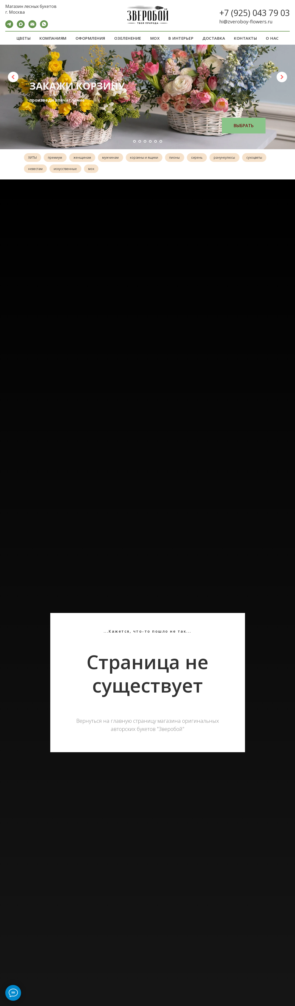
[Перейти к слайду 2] (139, 141)
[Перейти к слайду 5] (155, 141)
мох (121, 169)
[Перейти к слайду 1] (134, 141)
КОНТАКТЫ (245, 38)
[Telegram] (9, 26)
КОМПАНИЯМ (53, 38)
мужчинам (114, 158)
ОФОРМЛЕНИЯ (90, 38)
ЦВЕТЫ (24, 38)
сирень (203, 158)
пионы (179, 158)
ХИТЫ (33, 158)
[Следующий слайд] (282, 77)
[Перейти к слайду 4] (150, 141)
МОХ (155, 38)
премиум (56, 158)
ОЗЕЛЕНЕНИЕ (127, 38)
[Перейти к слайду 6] (160, 141)
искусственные (94, 169)
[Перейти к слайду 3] (145, 141)
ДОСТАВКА (213, 38)
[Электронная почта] (32, 26)
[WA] (44, 26)
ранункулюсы (231, 158)
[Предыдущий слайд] (13, 77)
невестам (64, 169)
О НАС (272, 38)
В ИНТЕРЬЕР (180, 38)
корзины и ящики (148, 158)
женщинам (84, 158)
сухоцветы (36, 169)
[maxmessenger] (21, 26)
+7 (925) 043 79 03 (254, 12)
